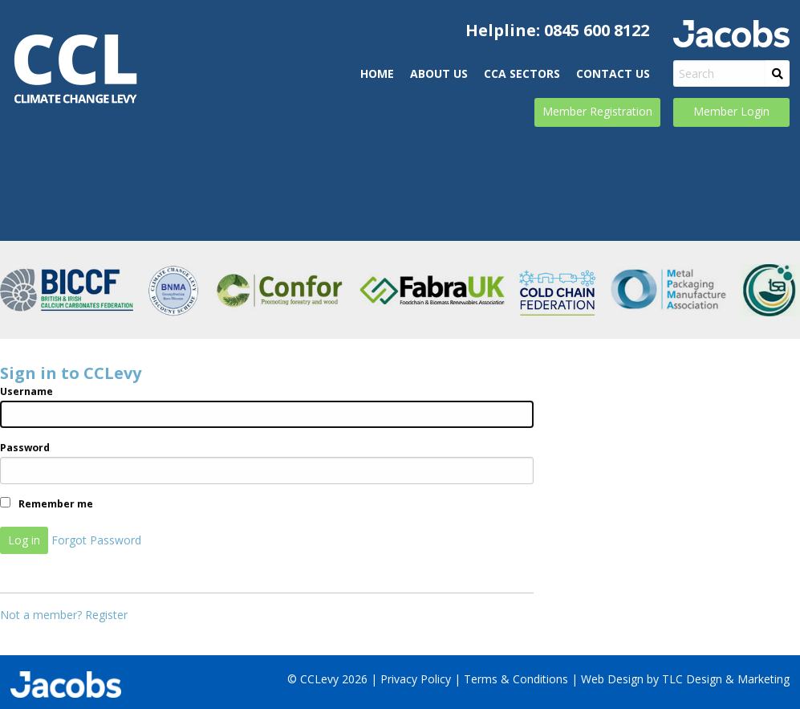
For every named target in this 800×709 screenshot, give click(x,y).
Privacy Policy (415, 679)
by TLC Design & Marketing (718, 679)
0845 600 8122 (596, 30)
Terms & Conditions (516, 679)
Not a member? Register (64, 614)
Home (377, 73)
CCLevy (74, 69)
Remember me (46, 504)
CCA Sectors (522, 73)
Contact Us (613, 73)
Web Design (612, 679)
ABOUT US (439, 73)
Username (26, 391)
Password (25, 447)
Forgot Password (96, 540)
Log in (24, 540)
